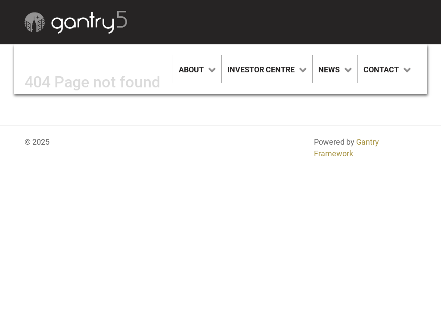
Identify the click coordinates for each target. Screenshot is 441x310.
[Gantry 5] (76, 22)
